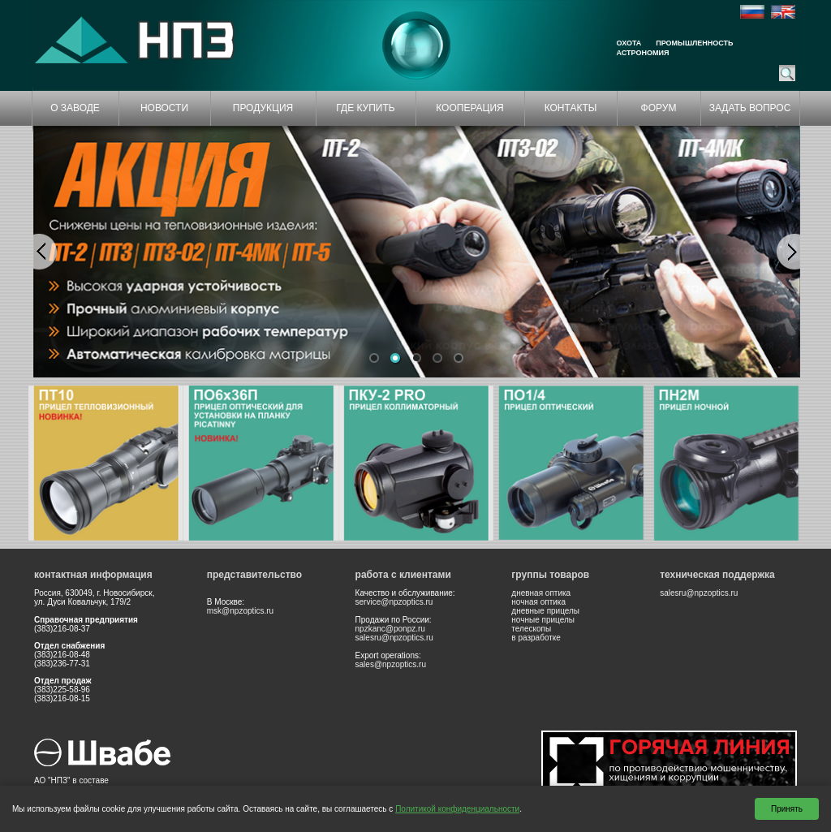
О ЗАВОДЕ (75, 108)
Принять (787, 808)
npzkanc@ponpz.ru (390, 628)
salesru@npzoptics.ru (394, 637)
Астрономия (643, 53)
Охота (629, 43)
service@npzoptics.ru (394, 601)
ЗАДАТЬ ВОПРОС (750, 108)
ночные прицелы (543, 619)
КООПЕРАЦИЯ (470, 108)
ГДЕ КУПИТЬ (365, 108)
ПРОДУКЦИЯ (263, 108)
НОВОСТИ (164, 108)
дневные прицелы (545, 610)
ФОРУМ (659, 108)
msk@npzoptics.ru (240, 610)
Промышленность (694, 43)
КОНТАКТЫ (571, 108)
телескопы (531, 628)
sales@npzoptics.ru (390, 664)
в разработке (536, 637)
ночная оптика (538, 601)
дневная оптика (541, 592)
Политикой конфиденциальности (457, 808)
